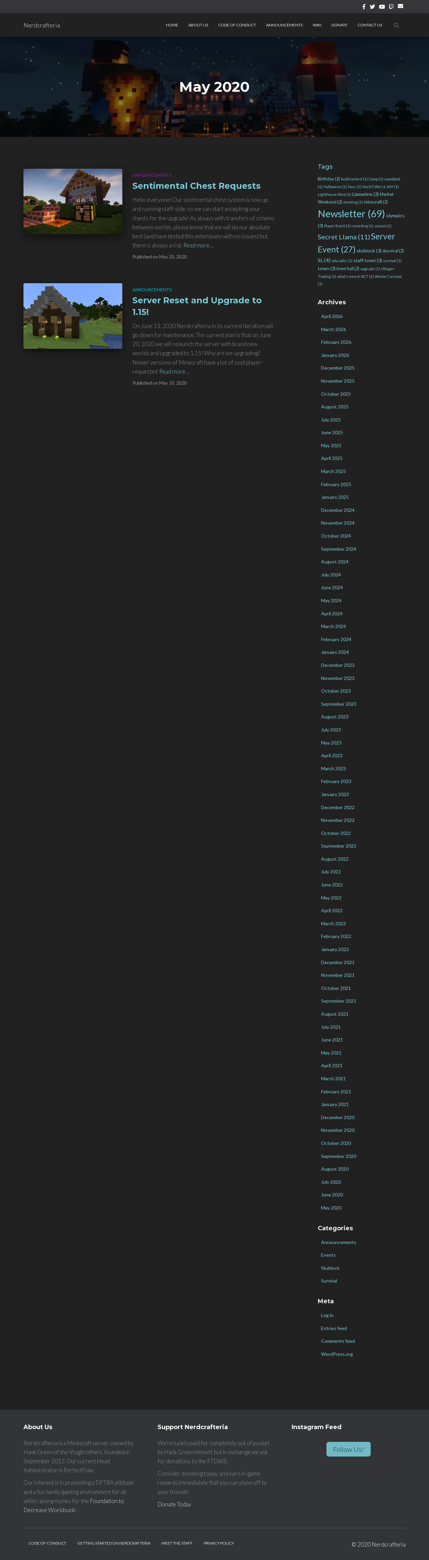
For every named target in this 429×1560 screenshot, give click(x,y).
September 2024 (338, 549)
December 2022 (338, 807)
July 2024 (331, 574)
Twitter (372, 7)
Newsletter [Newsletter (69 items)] (351, 213)
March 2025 (333, 471)
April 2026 (332, 316)
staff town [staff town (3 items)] (367, 260)
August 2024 (335, 561)
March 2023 (333, 768)
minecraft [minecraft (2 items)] (376, 202)
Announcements (284, 24)
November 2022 (338, 820)
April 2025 (332, 458)
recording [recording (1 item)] (362, 226)
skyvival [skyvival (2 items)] (393, 250)
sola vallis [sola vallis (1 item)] (341, 260)
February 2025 (336, 484)
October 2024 (336, 536)
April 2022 (332, 910)
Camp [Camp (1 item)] (376, 179)
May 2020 (331, 1208)
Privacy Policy (219, 1543)
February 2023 (336, 781)
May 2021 (331, 1053)
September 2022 (338, 846)
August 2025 (335, 406)
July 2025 (331, 419)
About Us (198, 24)
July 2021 (331, 1027)
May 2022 (331, 898)
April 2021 (332, 1065)
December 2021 (338, 962)
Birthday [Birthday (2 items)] (329, 178)
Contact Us (370, 24)
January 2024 (335, 652)
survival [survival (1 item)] (392, 260)
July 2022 (331, 871)
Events (328, 1255)
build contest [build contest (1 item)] (354, 179)
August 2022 (335, 859)
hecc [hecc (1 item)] (354, 186)
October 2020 (336, 1143)
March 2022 (333, 923)
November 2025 (338, 381)
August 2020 (335, 1169)
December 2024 (338, 510)
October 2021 (336, 988)
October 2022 (336, 833)
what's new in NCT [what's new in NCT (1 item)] (355, 276)
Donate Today (174, 1504)
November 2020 (338, 1130)
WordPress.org (337, 1354)
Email (402, 8)
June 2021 (332, 1039)
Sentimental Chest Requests (196, 186)
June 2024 (332, 587)
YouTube (382, 7)
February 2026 (336, 342)
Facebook (364, 7)
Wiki (317, 24)
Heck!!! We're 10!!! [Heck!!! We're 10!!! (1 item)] (380, 186)
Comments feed (338, 1341)
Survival (329, 1280)
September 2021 (338, 1001)
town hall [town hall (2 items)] (347, 268)
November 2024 (338, 523)
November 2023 (338, 678)
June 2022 (332, 884)
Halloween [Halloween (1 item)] (335, 186)
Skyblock (330, 1268)
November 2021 (338, 975)
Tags (325, 166)
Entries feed (334, 1328)
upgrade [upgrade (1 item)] (370, 268)
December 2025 (338, 368)
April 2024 (332, 613)
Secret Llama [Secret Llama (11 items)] (344, 237)
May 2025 (331, 445)
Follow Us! (348, 1449)
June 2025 (332, 432)
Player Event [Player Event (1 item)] (337, 226)
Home (172, 24)
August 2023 (335, 716)
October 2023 (336, 691)
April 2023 (332, 755)
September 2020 (338, 1156)
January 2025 (335, 497)
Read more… (198, 245)
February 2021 (336, 1091)
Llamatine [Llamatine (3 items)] (365, 194)
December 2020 (338, 1117)
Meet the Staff (177, 1543)
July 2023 (331, 729)
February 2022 (336, 936)
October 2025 (336, 394)
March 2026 (333, 329)
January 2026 (335, 355)
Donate (339, 24)
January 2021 (335, 1104)
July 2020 (331, 1182)
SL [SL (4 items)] (324, 260)
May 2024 (331, 600)
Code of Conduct (237, 24)
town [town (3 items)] (326, 268)
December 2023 (338, 665)
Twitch (391, 7)
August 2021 (335, 1014)
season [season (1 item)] (382, 226)
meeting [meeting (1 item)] (353, 202)
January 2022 (335, 949)
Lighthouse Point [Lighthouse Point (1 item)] (334, 194)
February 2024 (336, 639)
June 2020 (332, 1194)
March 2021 (333, 1078)
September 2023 (338, 704)
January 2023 (335, 794)
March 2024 (333, 626)
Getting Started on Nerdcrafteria (113, 1543)
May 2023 (331, 743)
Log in (327, 1315)
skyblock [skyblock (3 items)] (369, 250)
